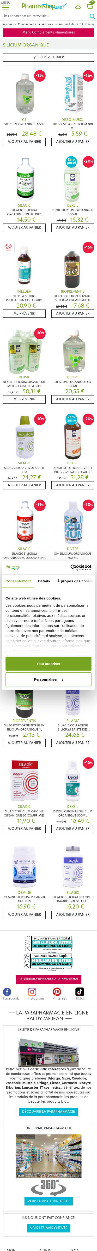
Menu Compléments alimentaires (48, 32)
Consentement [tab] (18, 581)
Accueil (7, 24)
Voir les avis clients (48, 1228)
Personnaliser (48, 679)
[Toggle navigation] (6, 6)
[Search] (45, 16)
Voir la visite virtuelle (49, 1201)
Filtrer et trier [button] (48, 57)
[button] (78, 6)
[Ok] (93, 16)
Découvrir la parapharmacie (48, 1111)
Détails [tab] (44, 581)
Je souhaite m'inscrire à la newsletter (48, 979)
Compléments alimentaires (35, 24)
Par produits (66, 24)
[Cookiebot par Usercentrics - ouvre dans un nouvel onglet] (70, 568)
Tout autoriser (48, 663)
